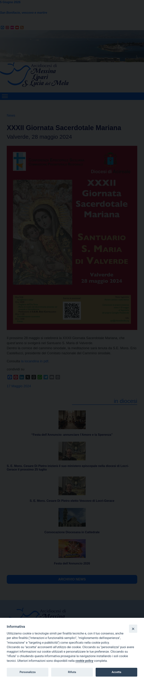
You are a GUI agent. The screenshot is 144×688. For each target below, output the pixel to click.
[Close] (133, 629)
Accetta (116, 672)
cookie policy (84, 661)
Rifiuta (72, 672)
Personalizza (27, 672)
